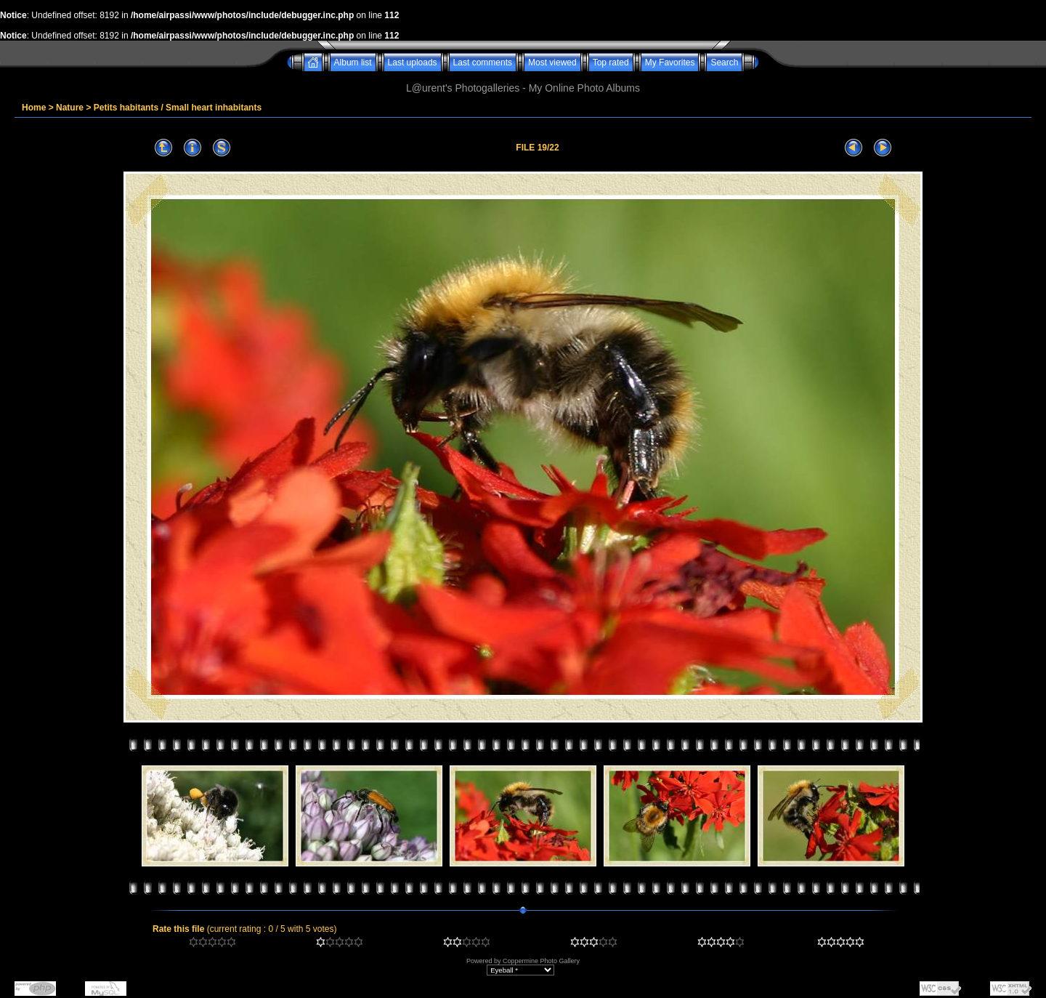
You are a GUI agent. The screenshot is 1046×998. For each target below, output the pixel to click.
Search (724, 62)
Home (34, 107)
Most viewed (552, 62)
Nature (70, 107)
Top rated (611, 62)
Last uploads (412, 62)
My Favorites (670, 62)
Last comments (482, 62)
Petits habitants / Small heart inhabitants (178, 107)
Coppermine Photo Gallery (541, 961)
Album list (353, 62)
